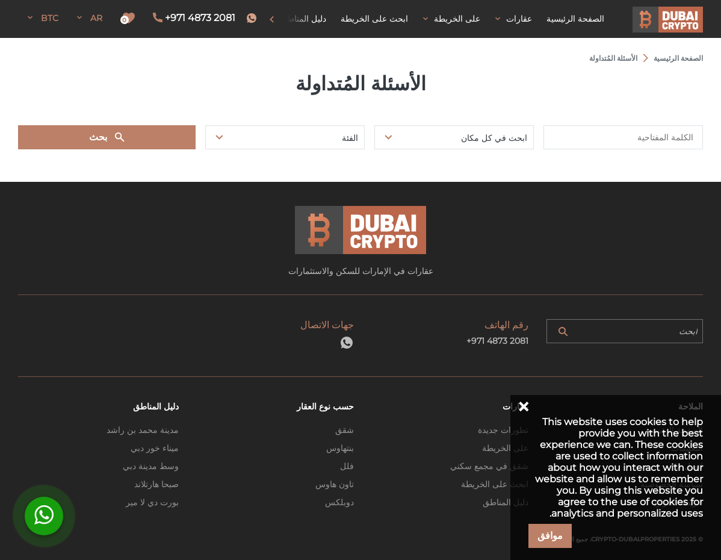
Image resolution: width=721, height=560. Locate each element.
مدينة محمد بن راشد (143, 430)
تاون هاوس (334, 484)
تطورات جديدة (503, 430)
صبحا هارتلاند (156, 484)
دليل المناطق (505, 502)
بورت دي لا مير (152, 502)
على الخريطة (505, 448)
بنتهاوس (340, 448)
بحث (98, 137)
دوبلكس (339, 502)
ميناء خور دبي (155, 448)
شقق (344, 430)
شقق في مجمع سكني (489, 466)
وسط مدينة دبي (151, 466)
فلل (347, 466)
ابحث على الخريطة (494, 484)
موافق (550, 535)
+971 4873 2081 (200, 17)
